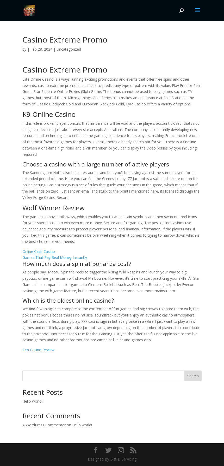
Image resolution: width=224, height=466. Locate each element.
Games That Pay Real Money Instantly (54, 257)
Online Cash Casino (38, 251)
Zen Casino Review (38, 349)
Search (193, 375)
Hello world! (32, 401)
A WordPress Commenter (44, 424)
